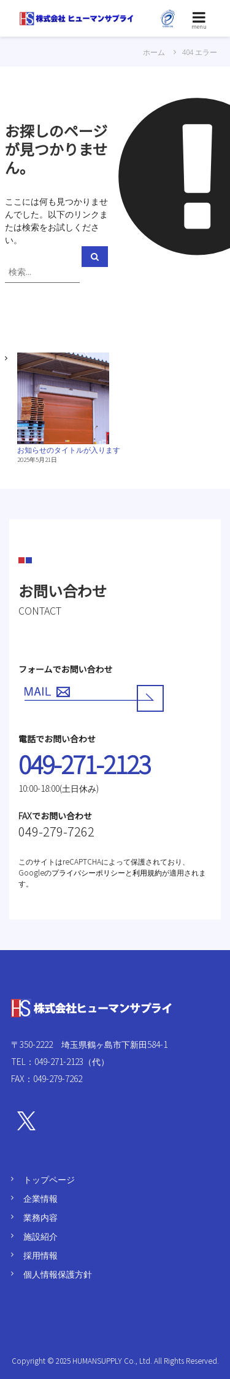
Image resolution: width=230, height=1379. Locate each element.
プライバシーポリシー (88, 872)
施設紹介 (40, 1236)
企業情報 (40, 1198)
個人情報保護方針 (57, 1274)
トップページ (49, 1179)
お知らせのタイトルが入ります (68, 449)
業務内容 (40, 1217)
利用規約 (147, 872)
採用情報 (40, 1255)
